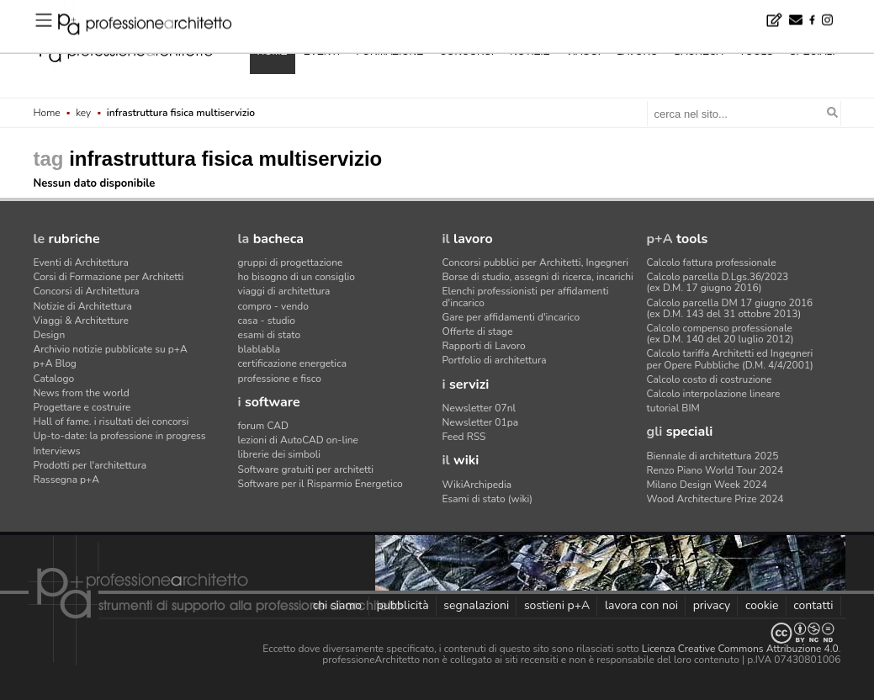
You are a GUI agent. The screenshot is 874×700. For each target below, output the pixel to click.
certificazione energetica (292, 363)
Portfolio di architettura (494, 360)
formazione (389, 51)
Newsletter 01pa (480, 422)
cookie (762, 605)
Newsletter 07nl (479, 408)
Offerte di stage (477, 331)
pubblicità (403, 605)
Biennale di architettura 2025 (713, 456)
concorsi (466, 51)
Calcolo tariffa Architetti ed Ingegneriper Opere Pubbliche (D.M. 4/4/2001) (730, 359)
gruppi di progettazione (290, 262)
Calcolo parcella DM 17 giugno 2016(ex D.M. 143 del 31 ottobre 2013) (730, 308)
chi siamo (337, 605)
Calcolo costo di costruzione (709, 379)
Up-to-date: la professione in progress (120, 436)
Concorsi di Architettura (87, 291)
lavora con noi (641, 605)
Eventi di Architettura (81, 262)
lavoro (637, 51)
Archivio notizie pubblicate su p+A (111, 349)
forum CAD (263, 425)
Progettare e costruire (82, 407)
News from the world (82, 393)
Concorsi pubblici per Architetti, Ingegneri (535, 262)
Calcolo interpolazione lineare (714, 393)
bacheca (699, 51)
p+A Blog (55, 363)
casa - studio (266, 320)
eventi (322, 51)
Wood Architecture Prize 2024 (715, 499)
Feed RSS (464, 436)
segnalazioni (476, 605)
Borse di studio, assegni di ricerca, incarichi (537, 277)
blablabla (259, 349)
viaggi (583, 51)
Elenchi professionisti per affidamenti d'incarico (525, 296)
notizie (529, 51)
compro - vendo (274, 306)
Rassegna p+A (67, 479)
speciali (811, 51)
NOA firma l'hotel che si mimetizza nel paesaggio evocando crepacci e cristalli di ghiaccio (273, 11)
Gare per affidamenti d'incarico (511, 317)
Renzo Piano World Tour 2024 (715, 470)
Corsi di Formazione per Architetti (109, 277)
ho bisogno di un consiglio (296, 277)
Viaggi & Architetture (81, 320)
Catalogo (54, 378)
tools (756, 51)
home (272, 51)
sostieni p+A (557, 605)
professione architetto (126, 49)
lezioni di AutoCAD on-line (298, 440)
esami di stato (269, 335)
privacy (712, 605)
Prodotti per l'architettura (90, 465)
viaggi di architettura (284, 291)
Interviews (57, 451)
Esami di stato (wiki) (487, 499)
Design (50, 335)
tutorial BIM (673, 408)
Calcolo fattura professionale (711, 262)
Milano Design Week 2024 (707, 484)
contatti (813, 605)
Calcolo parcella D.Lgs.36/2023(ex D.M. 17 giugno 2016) (718, 282)
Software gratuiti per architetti (306, 469)
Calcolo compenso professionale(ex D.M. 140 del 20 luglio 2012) (720, 333)
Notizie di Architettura (83, 306)
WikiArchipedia (477, 484)
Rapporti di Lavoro (484, 346)
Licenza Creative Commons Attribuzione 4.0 (740, 648)
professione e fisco (279, 378)
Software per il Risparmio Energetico (320, 484)
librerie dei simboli (279, 454)
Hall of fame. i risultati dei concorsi (111, 421)
